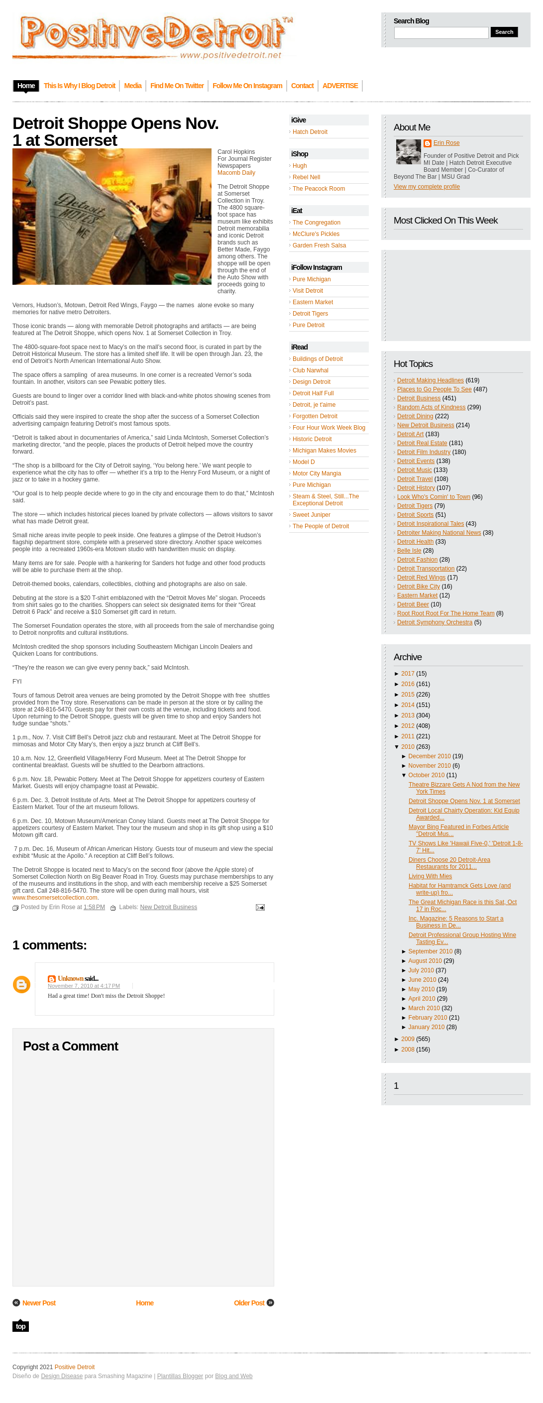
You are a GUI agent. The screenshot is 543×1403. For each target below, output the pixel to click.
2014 (408, 705)
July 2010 (421, 970)
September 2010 (431, 951)
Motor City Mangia (317, 473)
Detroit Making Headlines (430, 380)
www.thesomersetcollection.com (55, 897)
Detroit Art (410, 434)
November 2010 (430, 765)
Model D (304, 462)
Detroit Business (418, 398)
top (20, 1326)
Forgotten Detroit (315, 416)
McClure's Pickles (316, 234)
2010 (408, 746)
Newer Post (38, 1303)
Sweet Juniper (311, 514)
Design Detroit (311, 381)
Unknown (70, 978)
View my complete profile (427, 186)
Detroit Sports (415, 514)
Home (144, 1303)
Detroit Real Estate (422, 443)
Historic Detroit (312, 439)
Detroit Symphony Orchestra (434, 622)
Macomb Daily (236, 172)
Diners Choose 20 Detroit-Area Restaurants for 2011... (449, 863)
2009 (408, 1039)
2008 (408, 1049)
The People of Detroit (321, 526)
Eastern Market (313, 302)
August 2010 (425, 960)
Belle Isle (409, 550)
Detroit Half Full (313, 393)
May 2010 (422, 989)
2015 (408, 694)
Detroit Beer (413, 604)
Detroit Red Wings (421, 577)
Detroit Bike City (418, 586)
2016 (408, 684)
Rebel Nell (306, 177)
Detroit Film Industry (423, 452)
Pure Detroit (309, 325)
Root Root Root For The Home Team (446, 613)
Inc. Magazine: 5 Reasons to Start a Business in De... (456, 922)
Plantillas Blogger (180, 1376)
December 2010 (430, 756)
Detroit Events (415, 461)
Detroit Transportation (425, 568)
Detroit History (416, 487)
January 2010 (427, 1027)
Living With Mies (430, 876)
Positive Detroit (75, 1367)
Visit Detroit (308, 290)
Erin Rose (447, 142)
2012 (408, 725)
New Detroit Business (425, 425)
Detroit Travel (415, 478)
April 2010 (422, 998)
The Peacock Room (319, 188)
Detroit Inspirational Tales (430, 523)
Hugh (300, 165)
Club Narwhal (310, 370)
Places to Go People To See (434, 389)
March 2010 (424, 1008)
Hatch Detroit (310, 131)
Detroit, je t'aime (314, 404)
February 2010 (428, 1017)
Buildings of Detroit (318, 358)
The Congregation (316, 222)
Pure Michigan (312, 279)
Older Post (249, 1303)
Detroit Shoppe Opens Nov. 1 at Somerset (464, 801)
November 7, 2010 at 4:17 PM (84, 986)
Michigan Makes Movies (324, 450)
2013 (408, 715)
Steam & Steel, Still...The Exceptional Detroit (326, 500)
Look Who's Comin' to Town (433, 496)
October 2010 (427, 775)
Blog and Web (233, 1376)
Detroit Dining (415, 416)
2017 (408, 673)
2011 (408, 736)
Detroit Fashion (417, 559)
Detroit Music (414, 470)
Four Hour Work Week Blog (329, 427)
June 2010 (422, 979)
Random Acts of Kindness (431, 407)
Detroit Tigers (310, 313)
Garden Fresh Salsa (319, 245)
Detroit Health (415, 541)
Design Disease (62, 1376)
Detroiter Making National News (439, 532)
